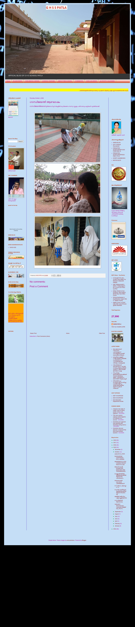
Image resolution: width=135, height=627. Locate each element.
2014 (114, 529)
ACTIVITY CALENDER (107, 81)
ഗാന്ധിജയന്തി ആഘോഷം (119, 501)
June (116, 518)
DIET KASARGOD (118, 395)
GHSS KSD (13, 247)
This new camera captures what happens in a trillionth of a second (119, 417)
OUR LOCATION (91, 81)
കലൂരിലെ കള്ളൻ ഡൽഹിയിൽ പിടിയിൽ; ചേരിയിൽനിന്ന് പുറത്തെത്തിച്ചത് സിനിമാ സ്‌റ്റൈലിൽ (119, 360)
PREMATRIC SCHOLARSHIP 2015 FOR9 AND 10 (119, 149)
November (118, 449)
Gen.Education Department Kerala (118, 400)
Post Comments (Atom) (43, 336)
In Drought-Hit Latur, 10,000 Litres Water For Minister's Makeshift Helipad (119, 280)
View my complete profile (118, 327)
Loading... (17, 217)
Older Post (102, 333)
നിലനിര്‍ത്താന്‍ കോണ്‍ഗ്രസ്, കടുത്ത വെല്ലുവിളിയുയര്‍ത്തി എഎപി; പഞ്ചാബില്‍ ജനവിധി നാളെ (119, 368)
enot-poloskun (70, 540)
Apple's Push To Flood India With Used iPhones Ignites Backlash (119, 304)
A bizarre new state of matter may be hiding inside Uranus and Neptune (119, 411)
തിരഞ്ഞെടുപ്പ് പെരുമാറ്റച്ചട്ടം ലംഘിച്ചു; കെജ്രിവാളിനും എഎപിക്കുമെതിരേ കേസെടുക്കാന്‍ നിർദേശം (119, 384)
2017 (114, 442)
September (118, 511)
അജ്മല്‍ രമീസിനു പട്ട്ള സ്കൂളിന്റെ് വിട (121, 497)
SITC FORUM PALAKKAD (117, 145)
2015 (114, 447)
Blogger (84, 540)
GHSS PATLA (117, 324)
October (117, 452)
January (117, 526)
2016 (114, 445)
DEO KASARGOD (118, 398)
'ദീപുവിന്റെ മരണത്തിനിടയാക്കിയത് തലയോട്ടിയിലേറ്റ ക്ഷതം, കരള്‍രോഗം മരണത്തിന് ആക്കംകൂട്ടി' (120, 376)
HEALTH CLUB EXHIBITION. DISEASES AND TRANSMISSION (120, 469)
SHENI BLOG (116, 142)
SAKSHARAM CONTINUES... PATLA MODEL (119, 458)
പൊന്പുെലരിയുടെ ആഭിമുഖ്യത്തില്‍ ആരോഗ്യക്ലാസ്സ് (120, 492)
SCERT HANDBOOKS (119, 158)
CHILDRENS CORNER (32, 81)
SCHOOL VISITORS (48, 81)
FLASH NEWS (17, 81)
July (116, 516)
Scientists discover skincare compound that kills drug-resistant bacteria (119, 430)
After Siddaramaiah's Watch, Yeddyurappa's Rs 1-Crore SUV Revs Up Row (119, 287)
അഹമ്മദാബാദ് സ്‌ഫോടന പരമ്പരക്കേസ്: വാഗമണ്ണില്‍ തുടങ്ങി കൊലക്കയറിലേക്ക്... (119, 352)
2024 (114, 440)
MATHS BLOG (117, 160)
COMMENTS (79, 81)
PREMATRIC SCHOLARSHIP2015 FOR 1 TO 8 (119, 154)
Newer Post (33, 333)
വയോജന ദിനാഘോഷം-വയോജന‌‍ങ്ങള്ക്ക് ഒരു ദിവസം (120, 506)
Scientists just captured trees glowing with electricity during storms (119, 423)
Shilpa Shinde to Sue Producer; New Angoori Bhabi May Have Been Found (119, 293)
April (116, 521)
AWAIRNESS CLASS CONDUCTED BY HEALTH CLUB (120, 463)
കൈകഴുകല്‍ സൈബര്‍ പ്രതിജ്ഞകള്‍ (119, 482)
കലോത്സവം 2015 (120, 454)
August (117, 514)
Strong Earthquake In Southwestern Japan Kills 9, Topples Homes (120, 299)
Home (8, 81)
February (117, 523)
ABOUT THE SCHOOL (65, 81)
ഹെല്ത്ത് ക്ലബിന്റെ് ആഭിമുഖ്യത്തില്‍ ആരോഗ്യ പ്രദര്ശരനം (120, 476)
